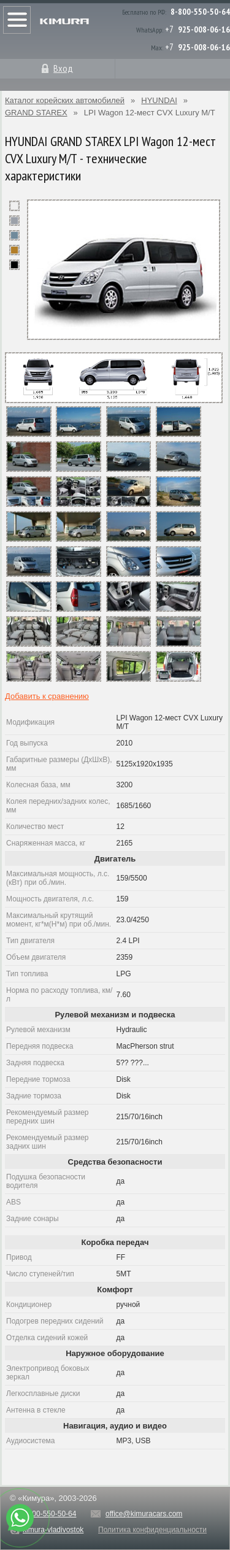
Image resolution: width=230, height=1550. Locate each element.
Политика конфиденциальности (152, 1529)
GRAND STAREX (36, 112)
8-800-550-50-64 (200, 11)
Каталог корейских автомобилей (65, 100)
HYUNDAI (159, 100)
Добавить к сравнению (47, 696)
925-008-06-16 (204, 29)
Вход (63, 68)
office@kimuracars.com (143, 1514)
